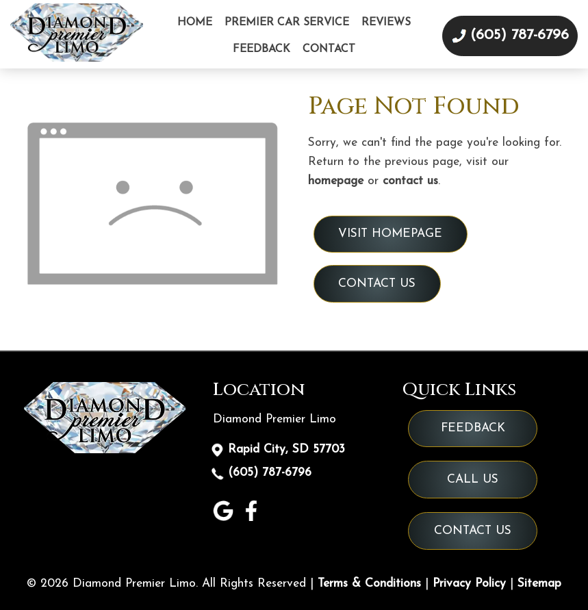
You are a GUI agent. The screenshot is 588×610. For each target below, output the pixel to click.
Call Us (472, 479)
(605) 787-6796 (269, 473)
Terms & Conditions (369, 583)
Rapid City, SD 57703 (286, 449)
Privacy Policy (469, 583)
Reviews (386, 22)
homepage (335, 181)
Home (194, 22)
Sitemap (539, 583)
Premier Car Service (287, 22)
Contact (329, 49)
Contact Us (377, 284)
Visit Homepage (390, 234)
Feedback (261, 49)
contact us (410, 181)
